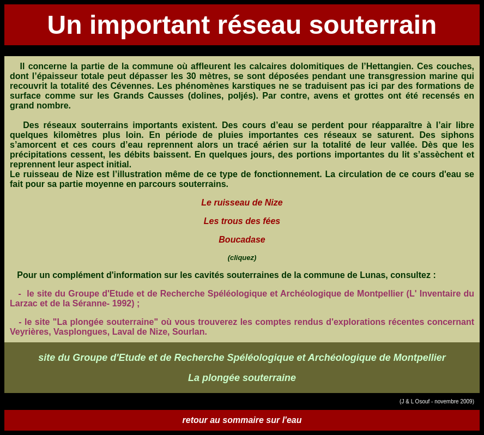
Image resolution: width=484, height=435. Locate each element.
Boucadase (242, 239)
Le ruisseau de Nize (241, 202)
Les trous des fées (242, 221)
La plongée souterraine (242, 377)
